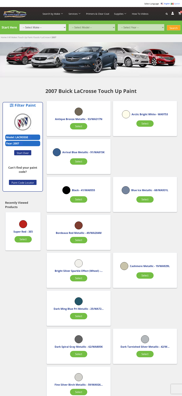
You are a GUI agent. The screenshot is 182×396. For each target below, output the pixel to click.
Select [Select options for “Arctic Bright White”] (112, 130)
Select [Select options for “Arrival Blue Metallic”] (157, 130)
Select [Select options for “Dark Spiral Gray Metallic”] (67, 253)
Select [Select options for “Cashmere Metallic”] (112, 212)
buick (36, 37)
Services (74, 13)
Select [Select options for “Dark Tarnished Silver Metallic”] (112, 253)
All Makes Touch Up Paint (20, 37)
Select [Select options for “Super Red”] (23, 239)
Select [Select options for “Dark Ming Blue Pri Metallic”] (157, 212)
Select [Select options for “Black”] (67, 169)
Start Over (23, 153)
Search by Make (53, 13)
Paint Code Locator (22, 182)
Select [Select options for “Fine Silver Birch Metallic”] (157, 253)
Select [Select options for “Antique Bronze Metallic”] (67, 130)
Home (4, 37)
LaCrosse (45, 37)
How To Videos (140, 13)
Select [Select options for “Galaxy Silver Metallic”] (67, 294)
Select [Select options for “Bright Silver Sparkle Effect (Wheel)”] (67, 212)
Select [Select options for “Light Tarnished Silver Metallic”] (157, 294)
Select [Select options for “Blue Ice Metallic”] (112, 171)
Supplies (120, 13)
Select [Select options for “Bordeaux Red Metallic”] (157, 171)
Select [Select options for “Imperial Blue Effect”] (112, 294)
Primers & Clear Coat (97, 13)
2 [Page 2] (113, 309)
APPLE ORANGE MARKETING (131, 393)
